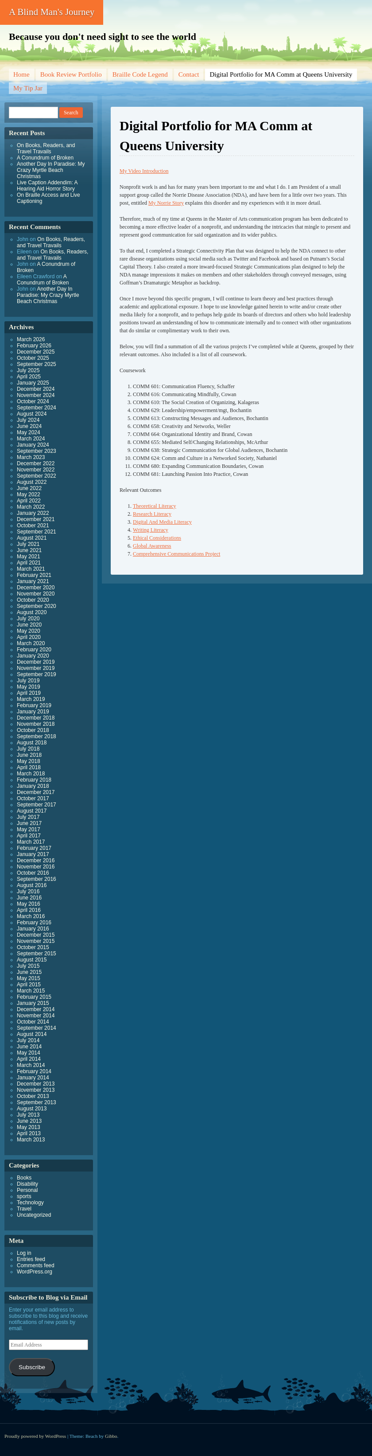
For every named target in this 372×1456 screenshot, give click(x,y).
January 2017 (33, 854)
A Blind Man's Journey (51, 12)
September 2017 (36, 805)
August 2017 (31, 811)
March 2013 (31, 1140)
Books (24, 1178)
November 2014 (35, 1015)
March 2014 (31, 1065)
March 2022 (31, 507)
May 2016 (28, 904)
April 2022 (29, 501)
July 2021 (28, 544)
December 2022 (35, 463)
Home (21, 74)
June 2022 (29, 488)
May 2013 (28, 1127)
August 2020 (31, 612)
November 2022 (35, 470)
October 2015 (33, 947)
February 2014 (34, 1071)
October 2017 (33, 798)
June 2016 (29, 898)
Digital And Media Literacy (162, 522)
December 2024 (35, 389)
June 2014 (29, 1046)
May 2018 (28, 761)
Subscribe (32, 1367)
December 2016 (35, 860)
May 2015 (28, 978)
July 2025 (28, 370)
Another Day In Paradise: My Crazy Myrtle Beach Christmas (51, 170)
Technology (30, 1202)
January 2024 (33, 445)
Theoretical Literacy (154, 506)
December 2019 (35, 662)
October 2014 (33, 1022)
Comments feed (35, 1265)
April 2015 (29, 984)
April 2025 (29, 377)
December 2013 (35, 1084)
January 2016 (33, 929)
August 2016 (31, 885)
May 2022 (28, 494)
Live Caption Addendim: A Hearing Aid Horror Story (47, 185)
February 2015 (34, 997)
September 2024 (36, 408)
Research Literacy (152, 514)
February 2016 (34, 922)
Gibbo (111, 1436)
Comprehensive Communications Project (176, 554)
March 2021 (31, 569)
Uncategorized (34, 1215)
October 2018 (33, 730)
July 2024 (28, 420)
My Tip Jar (28, 88)
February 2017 (34, 848)
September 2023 (36, 451)
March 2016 (31, 916)
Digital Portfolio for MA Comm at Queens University (280, 74)
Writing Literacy (150, 530)
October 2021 (33, 525)
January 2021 (33, 581)
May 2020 (28, 631)
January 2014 (33, 1077)
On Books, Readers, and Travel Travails (46, 148)
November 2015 (35, 941)
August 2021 (31, 538)
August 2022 (31, 482)
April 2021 (29, 563)
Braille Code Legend (140, 74)
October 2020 (33, 600)
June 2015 (29, 972)
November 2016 (35, 867)
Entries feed (31, 1259)
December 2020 (35, 587)
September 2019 (36, 674)
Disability (27, 1184)
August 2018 (31, 743)
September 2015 (36, 953)
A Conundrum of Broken (45, 158)
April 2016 (29, 910)
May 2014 (28, 1053)
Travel (24, 1209)
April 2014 (29, 1059)
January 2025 (33, 383)
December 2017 (35, 792)
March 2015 (31, 991)
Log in (24, 1253)
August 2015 (31, 960)
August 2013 (31, 1109)
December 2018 (35, 718)
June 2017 (29, 823)
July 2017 (28, 817)
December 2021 (35, 519)
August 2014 (31, 1034)
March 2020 (31, 643)
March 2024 (31, 439)
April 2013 (29, 1133)
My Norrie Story (166, 203)
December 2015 (35, 935)
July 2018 (28, 749)
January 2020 (33, 656)
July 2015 (28, 966)
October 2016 (33, 873)
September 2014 (36, 1028)
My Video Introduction (144, 171)
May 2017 (28, 829)
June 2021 (29, 550)
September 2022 (36, 476)
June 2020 (29, 625)
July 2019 (28, 680)
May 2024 (28, 432)
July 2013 (28, 1115)
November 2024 (35, 395)
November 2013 (35, 1090)
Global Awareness (152, 546)
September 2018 (36, 736)
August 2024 (31, 414)
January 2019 (33, 712)
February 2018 (34, 780)
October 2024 (33, 401)
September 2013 (36, 1102)
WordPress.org (34, 1272)
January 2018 (33, 786)
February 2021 (34, 575)
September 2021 (36, 532)
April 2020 (29, 637)
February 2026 (34, 346)
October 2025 (33, 358)
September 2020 (36, 606)
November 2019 (35, 668)
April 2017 (29, 836)
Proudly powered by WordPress (35, 1436)
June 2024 (29, 426)
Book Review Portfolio (71, 74)
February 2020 (34, 649)
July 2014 (28, 1040)
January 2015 (33, 1003)
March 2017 (31, 842)
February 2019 (34, 705)
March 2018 (31, 774)
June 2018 (29, 755)
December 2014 (35, 1009)
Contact (188, 74)
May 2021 (28, 556)
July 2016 (28, 891)
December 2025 (35, 352)
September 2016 (36, 879)
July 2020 (28, 618)
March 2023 (31, 457)
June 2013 (29, 1121)
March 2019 (31, 699)
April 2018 (29, 767)
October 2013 (33, 1096)
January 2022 (33, 513)
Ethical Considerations (157, 538)
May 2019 (28, 687)
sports (24, 1196)
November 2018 (35, 724)
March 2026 (31, 339)
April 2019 (29, 693)
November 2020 (35, 594)
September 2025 (36, 364)
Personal (27, 1190)
